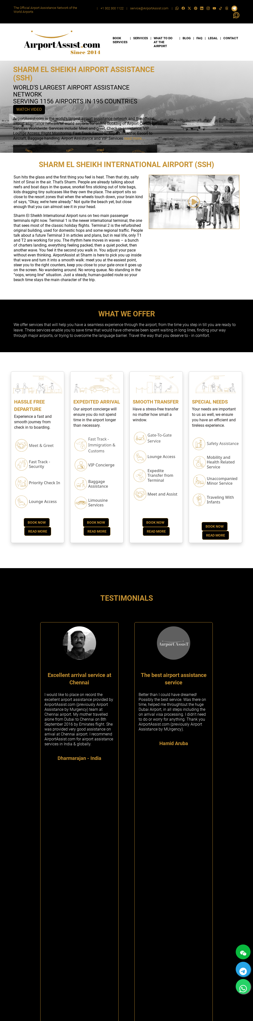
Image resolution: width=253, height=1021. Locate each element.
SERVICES (140, 38)
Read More (37, 531)
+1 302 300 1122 (112, 8)
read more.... (135, 138)
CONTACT (230, 38)
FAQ (199, 38)
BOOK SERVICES (120, 40)
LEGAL (213, 38)
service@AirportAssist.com (149, 8)
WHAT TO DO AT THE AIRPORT (163, 42)
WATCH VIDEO (29, 109)
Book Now (37, 522)
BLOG (187, 38)
